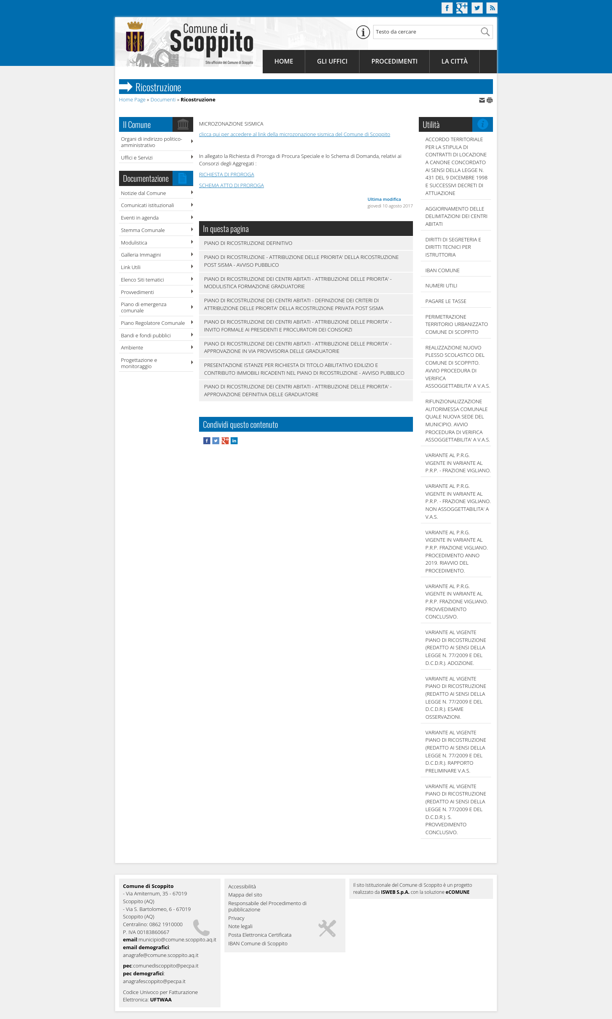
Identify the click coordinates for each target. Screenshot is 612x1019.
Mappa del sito (245, 895)
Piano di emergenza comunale (143, 307)
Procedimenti (394, 61)
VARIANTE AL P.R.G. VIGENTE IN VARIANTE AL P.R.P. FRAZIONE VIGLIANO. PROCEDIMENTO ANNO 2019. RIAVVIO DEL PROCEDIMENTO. (456, 551)
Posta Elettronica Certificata (260, 935)
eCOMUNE (458, 892)
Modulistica (134, 242)
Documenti (163, 99)
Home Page (132, 99)
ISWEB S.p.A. (395, 892)
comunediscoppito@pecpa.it (166, 965)
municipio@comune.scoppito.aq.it (178, 939)
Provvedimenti (137, 292)
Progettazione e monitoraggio (139, 363)
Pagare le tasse (445, 301)
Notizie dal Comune (143, 193)
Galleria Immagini (141, 254)
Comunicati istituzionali (147, 205)
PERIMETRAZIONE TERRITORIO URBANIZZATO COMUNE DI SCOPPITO (456, 324)
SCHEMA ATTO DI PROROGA (231, 185)
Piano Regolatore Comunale (153, 322)
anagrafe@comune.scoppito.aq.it (161, 955)
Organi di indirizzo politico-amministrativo (151, 142)
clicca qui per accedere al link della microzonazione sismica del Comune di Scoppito (294, 134)
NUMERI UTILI (441, 285)
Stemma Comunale (143, 230)
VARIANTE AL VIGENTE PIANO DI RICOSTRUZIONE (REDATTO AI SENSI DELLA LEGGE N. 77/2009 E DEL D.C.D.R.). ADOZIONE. (455, 647)
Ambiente (132, 347)
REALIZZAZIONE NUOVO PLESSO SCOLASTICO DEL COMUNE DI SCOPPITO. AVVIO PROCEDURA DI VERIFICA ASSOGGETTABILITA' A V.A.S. (457, 366)
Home (283, 61)
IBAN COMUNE (442, 270)
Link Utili (131, 267)
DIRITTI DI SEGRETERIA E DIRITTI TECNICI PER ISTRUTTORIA (453, 247)
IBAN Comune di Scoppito (258, 944)
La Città (454, 61)
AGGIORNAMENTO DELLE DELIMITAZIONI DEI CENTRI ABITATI (456, 216)
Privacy (236, 918)
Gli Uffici (332, 61)
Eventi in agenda (140, 217)
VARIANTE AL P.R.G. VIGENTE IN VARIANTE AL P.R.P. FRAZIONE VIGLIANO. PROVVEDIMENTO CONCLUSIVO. (456, 601)
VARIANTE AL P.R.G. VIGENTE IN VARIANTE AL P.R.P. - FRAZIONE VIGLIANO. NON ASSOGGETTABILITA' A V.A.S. (458, 501)
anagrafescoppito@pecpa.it (154, 981)
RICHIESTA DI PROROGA (226, 174)
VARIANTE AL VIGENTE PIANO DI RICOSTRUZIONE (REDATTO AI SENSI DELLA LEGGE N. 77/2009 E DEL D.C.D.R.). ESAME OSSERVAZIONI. (455, 697)
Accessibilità (242, 887)
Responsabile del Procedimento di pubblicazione (267, 906)
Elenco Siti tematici (142, 279)
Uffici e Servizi (137, 157)
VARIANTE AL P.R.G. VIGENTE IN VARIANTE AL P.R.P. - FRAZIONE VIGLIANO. (458, 463)
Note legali (240, 926)
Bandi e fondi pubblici (146, 335)
